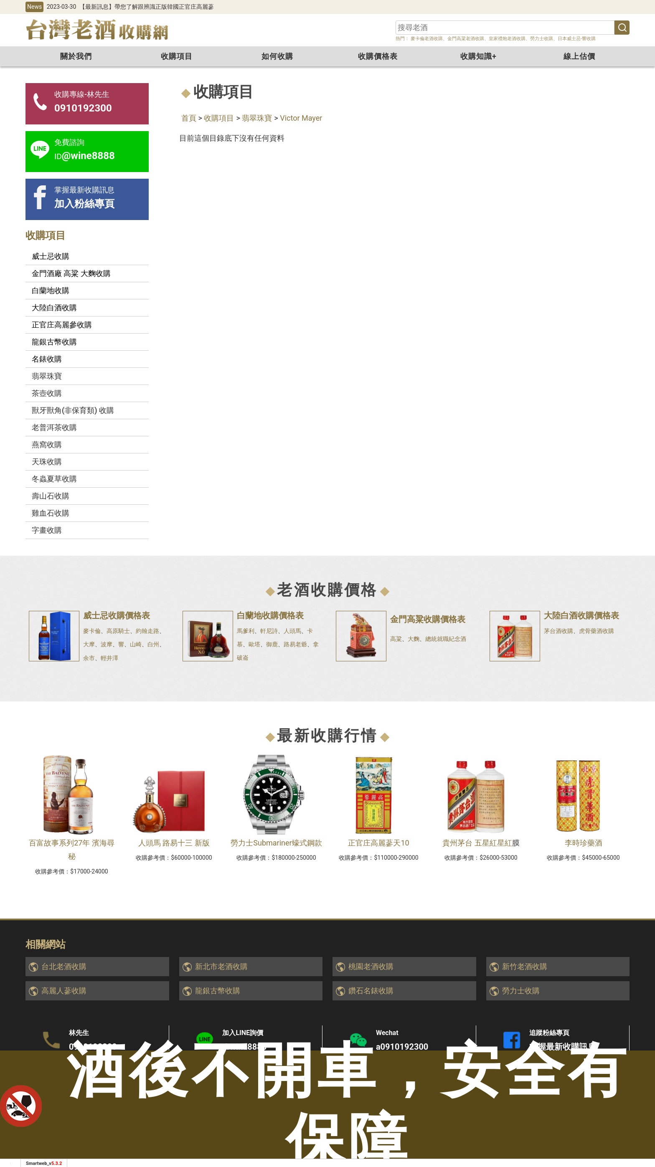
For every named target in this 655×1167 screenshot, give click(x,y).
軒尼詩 (269, 631)
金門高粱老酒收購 (465, 38)
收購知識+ (478, 56)
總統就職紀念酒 (445, 638)
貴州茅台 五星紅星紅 (477, 842)
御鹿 (272, 644)
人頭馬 (292, 631)
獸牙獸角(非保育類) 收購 (73, 410)
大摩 (89, 644)
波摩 (106, 644)
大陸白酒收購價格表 (581, 615)
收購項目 (177, 56)
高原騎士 (118, 631)
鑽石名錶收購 (371, 990)
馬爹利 (245, 631)
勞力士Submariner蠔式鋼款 (276, 842)
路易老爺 (295, 644)
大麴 (413, 638)
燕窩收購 (47, 444)
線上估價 (579, 56)
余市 (89, 658)
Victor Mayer (301, 118)
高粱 (396, 638)
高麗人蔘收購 (63, 990)
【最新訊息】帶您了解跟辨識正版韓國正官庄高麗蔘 (146, 6)
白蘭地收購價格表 (270, 615)
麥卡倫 (92, 631)
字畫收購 (47, 530)
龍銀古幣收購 (217, 990)
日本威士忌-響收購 (577, 38)
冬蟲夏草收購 (54, 478)
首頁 (188, 118)
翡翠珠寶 (257, 118)
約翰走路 (147, 631)
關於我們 (76, 56)
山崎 (136, 644)
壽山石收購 (50, 495)
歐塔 (254, 644)
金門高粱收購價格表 (427, 619)
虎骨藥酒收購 (596, 631)
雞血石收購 (50, 513)
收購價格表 (378, 56)
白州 (153, 644)
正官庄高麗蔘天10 (378, 842)
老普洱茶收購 (54, 427)
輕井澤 (109, 658)
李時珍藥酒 (583, 842)
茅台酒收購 (558, 631)
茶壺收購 (47, 393)
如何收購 (277, 56)
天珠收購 (47, 461)
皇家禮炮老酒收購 (507, 38)
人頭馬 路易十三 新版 (174, 842)
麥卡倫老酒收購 (426, 38)
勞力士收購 (541, 38)
